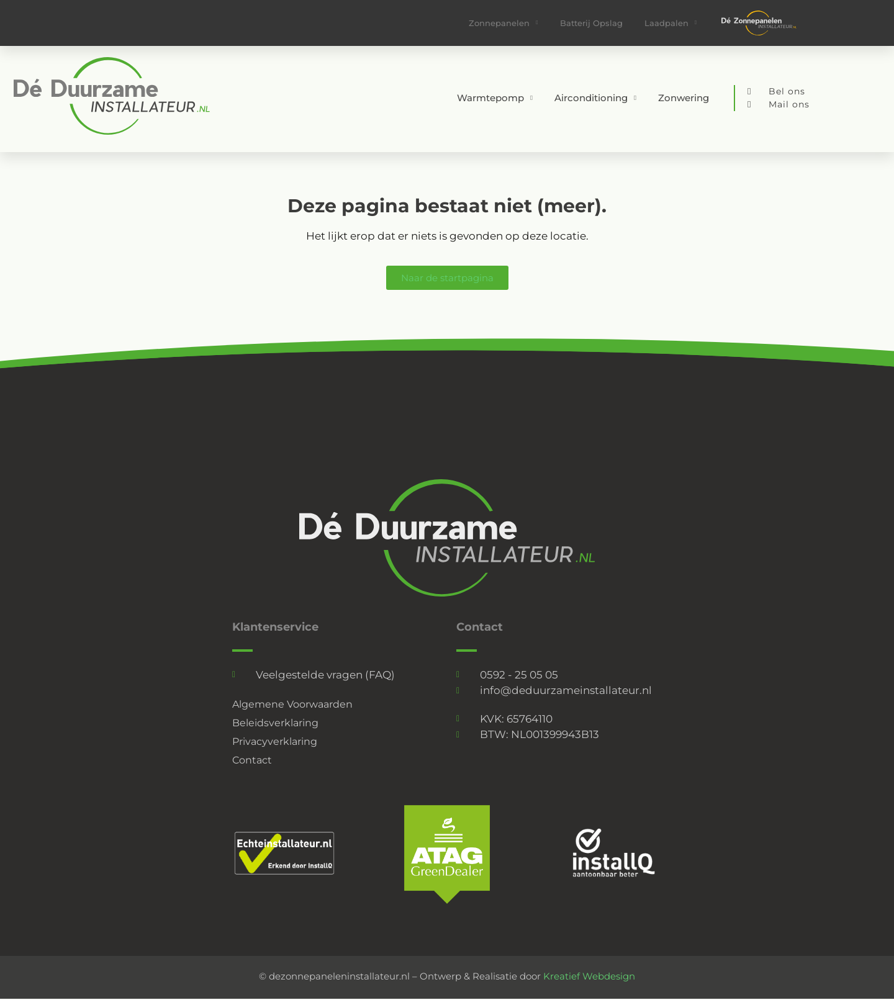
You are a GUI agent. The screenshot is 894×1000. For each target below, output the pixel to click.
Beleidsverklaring (278, 723)
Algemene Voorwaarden (296, 704)
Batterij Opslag (591, 23)
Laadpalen (670, 23)
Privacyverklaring (278, 742)
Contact (253, 760)
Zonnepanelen (503, 23)
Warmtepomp (495, 98)
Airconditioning (595, 98)
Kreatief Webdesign (589, 976)
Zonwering (683, 98)
